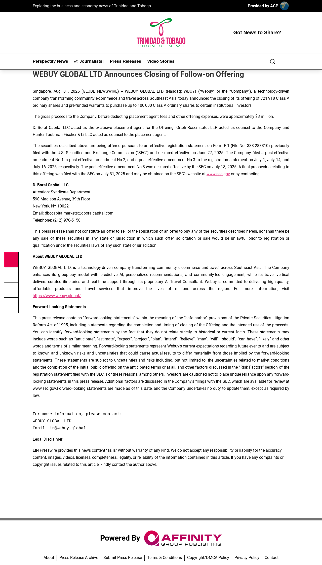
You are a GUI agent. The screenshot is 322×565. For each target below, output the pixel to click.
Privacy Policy (246, 557)
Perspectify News (50, 61)
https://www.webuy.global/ (57, 295)
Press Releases (125, 61)
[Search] (272, 61)
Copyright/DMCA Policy (208, 557)
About (49, 557)
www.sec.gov (218, 173)
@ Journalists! (89, 61)
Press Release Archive (78, 557)
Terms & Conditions (164, 557)
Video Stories (160, 61)
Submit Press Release (122, 557)
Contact (271, 557)
